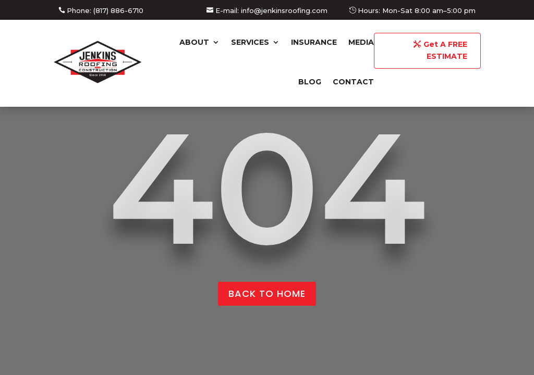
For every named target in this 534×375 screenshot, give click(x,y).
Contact (353, 81)
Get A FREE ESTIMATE (445, 50)
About (194, 42)
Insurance (314, 42)
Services (250, 42)
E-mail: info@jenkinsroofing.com (271, 10)
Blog (309, 81)
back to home (267, 293)
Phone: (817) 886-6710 (105, 10)
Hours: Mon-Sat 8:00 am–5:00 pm (417, 10)
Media (361, 42)
